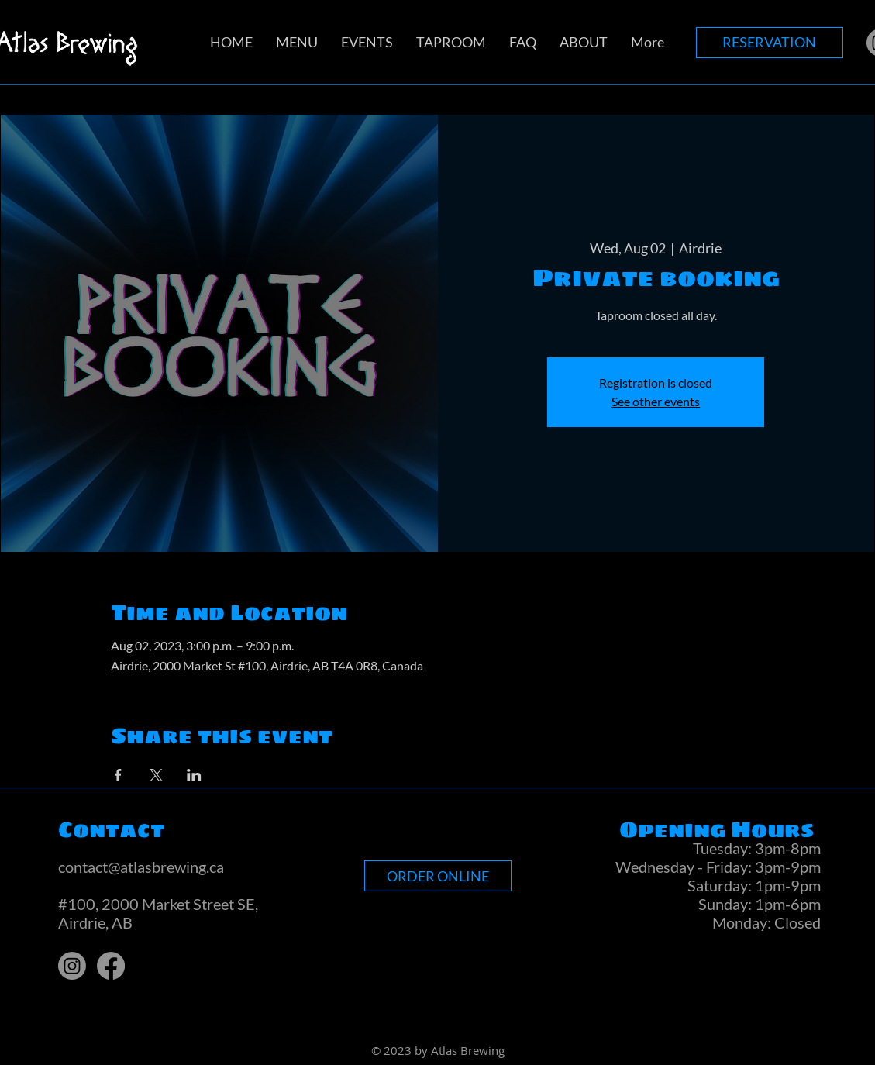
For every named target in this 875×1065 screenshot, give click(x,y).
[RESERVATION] (769, 42)
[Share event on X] (156, 775)
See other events (655, 401)
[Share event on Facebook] (118, 775)
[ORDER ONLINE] (438, 875)
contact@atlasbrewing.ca (141, 866)
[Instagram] (72, 966)
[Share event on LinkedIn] (194, 775)
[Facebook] (111, 966)
